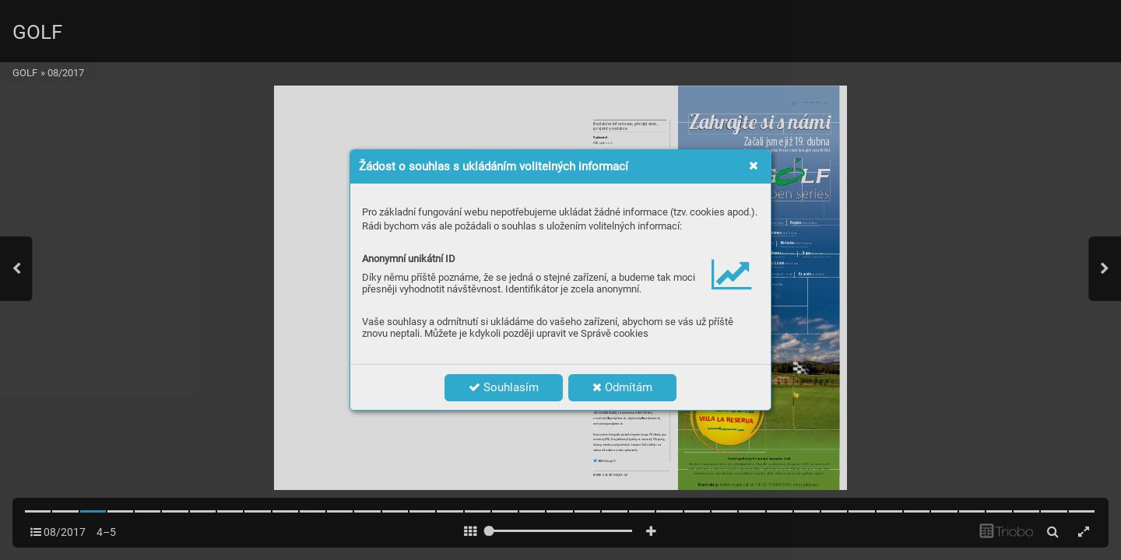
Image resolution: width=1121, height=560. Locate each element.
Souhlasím (504, 387)
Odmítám (622, 387)
